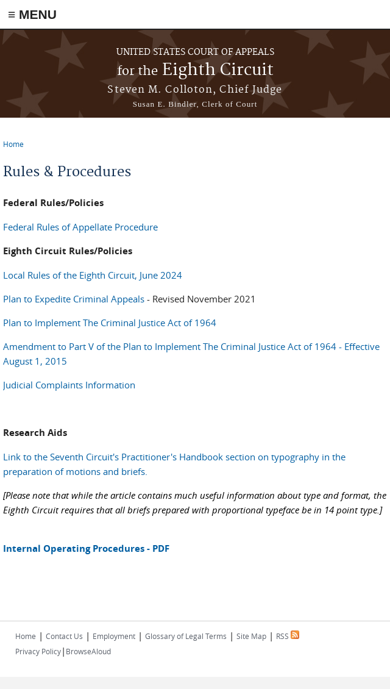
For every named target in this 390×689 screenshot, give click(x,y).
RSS (287, 636)
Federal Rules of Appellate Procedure (80, 227)
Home (13, 144)
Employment (114, 636)
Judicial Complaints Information (69, 385)
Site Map (251, 636)
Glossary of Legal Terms (186, 636)
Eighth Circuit (195, 70)
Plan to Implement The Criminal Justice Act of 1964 (109, 322)
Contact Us (64, 636)
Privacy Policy (38, 651)
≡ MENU (32, 14)
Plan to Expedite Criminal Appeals (73, 299)
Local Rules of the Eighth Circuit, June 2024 (92, 275)
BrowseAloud (88, 651)
